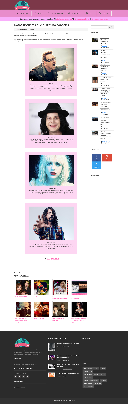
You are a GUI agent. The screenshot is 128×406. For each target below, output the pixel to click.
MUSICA (104, 73)
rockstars (103, 380)
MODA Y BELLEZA (106, 141)
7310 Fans (96, 158)
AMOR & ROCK (67, 369)
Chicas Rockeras (57, 13)
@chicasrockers (82, 19)
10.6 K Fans (106, 158)
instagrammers (88, 383)
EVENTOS (104, 60)
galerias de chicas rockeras (91, 380)
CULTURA (66, 360)
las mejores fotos (88, 386)
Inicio (16, 29)
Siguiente (55, 258)
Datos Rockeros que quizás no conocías (94, 374)
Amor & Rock (76, 13)
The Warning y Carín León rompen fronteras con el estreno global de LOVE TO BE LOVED (105, 106)
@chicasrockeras (64, 19)
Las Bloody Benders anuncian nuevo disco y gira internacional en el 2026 (105, 120)
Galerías (105, 13)
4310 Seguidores (96, 165)
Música (40, 13)
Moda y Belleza (88, 371)
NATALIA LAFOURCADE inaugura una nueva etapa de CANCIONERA (105, 54)
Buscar (111, 27)
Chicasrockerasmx (99, 19)
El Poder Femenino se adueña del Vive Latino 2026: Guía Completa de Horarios (105, 92)
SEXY (64, 376)
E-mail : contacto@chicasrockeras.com (25, 364)
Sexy (91, 13)
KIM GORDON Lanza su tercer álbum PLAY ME (105, 79)
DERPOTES (104, 46)
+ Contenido (24, 13)
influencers (98, 383)
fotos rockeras (87, 377)
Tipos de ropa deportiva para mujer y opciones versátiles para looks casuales (105, 135)
